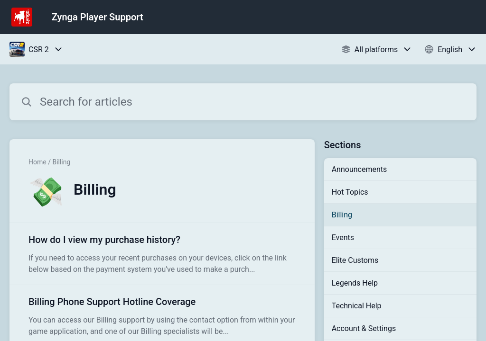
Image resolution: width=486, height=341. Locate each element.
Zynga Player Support (97, 17)
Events (343, 237)
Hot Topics (350, 192)
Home (37, 162)
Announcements (359, 169)
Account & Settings (364, 328)
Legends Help (355, 282)
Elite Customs (355, 260)
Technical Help (357, 305)
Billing (342, 214)
